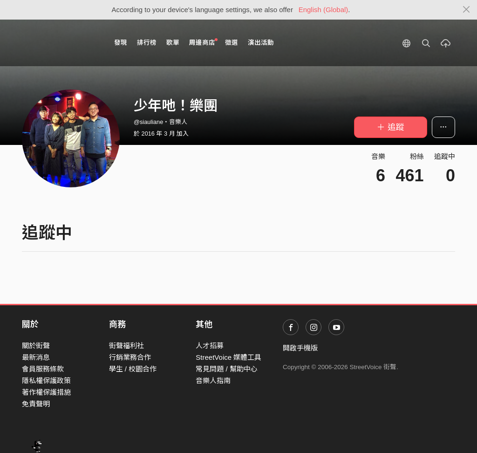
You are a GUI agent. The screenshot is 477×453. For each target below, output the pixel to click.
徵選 (231, 42)
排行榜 (147, 42)
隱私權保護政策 (46, 380)
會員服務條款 (43, 369)
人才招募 (210, 346)
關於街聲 (36, 346)
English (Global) (323, 10)
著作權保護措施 (46, 392)
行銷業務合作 (130, 357)
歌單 (172, 42)
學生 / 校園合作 (133, 369)
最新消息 (36, 357)
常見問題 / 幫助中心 (227, 369)
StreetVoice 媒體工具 (228, 357)
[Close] (466, 9)
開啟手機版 (300, 348)
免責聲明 (36, 404)
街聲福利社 (126, 346)
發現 (120, 42)
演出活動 (261, 42)
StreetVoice (60, 43)
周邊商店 (203, 42)
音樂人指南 (213, 380)
